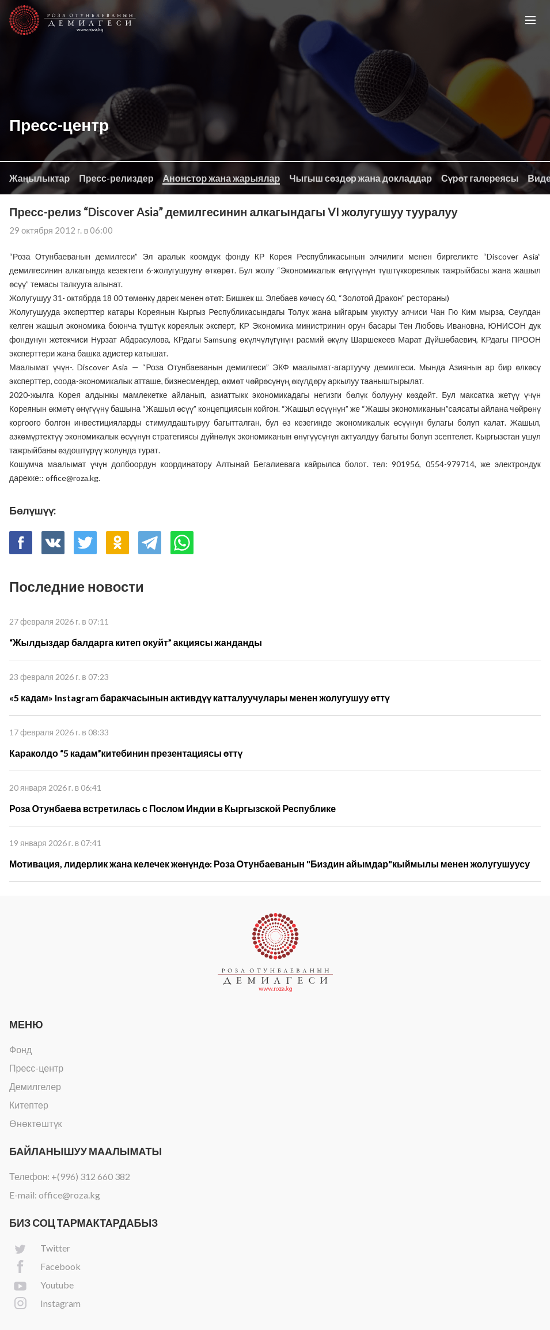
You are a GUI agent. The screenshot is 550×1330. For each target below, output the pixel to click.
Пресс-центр (36, 1067)
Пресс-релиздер (116, 177)
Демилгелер (35, 1086)
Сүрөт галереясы (479, 177)
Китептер (28, 1104)
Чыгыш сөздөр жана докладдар (360, 177)
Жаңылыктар (39, 177)
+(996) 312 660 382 (90, 1176)
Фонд (20, 1049)
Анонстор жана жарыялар (221, 177)
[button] (530, 20)
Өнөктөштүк (35, 1123)
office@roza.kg (69, 1194)
